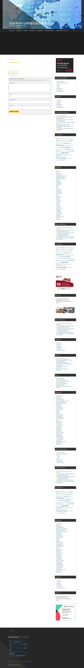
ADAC (57, 172)
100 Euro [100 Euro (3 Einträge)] (57, 138)
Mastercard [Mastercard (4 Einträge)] (67, 149)
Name (11, 96)
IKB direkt (58, 196)
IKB (57, 195)
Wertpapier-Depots (49, 30)
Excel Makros (59, 365)
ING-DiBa (58, 197)
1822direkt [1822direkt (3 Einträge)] (62, 138)
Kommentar (12, 82)
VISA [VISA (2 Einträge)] (66, 156)
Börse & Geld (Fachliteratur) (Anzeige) (64, 360)
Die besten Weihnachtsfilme (62, 362)
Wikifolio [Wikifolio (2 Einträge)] (68, 158)
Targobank (58, 211)
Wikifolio (58, 218)
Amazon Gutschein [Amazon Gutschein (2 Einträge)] (70, 138)
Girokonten (11, 30)
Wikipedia (58, 370)
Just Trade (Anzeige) (60, 382)
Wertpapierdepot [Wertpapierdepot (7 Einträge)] (61, 158)
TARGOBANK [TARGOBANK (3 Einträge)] (58, 156)
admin (11, 59)
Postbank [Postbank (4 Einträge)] (58, 151)
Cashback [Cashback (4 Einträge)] (71, 140)
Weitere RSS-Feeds (60, 91)
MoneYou (58, 202)
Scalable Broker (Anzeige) (61, 383)
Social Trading (59, 208)
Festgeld (25, 30)
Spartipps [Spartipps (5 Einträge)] (71, 151)
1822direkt (58, 171)
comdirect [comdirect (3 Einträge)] (58, 141)
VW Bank (58, 215)
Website (11, 107)
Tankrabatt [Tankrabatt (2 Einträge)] (71, 154)
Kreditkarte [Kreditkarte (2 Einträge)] (57, 149)
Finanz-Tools (59, 190)
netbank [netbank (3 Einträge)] (72, 149)
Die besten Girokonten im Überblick (65, 119)
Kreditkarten (40, 30)
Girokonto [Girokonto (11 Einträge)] (60, 145)
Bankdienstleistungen (61, 178)
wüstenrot (58, 219)
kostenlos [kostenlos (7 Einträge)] (67, 147)
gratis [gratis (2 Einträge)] (65, 145)
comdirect (58, 182)
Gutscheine (58, 367)
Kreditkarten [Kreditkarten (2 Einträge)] (62, 149)
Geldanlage (58, 191)
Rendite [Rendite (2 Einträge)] (62, 151)
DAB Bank (58, 185)
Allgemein (58, 173)
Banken (58, 180)
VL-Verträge (59, 214)
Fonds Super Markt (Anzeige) (62, 381)
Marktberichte (59, 88)
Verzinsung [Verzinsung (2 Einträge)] (63, 156)
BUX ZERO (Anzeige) (60, 361)
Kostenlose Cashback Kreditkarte (64, 128)
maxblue (58, 201)
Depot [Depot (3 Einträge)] (68, 141)
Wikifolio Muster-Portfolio (62, 30)
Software (58, 209)
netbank (58, 204)
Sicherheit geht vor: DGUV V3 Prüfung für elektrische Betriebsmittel (65, 231)
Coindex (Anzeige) (60, 378)
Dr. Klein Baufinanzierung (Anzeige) (64, 364)
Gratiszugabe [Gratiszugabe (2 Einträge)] (69, 145)
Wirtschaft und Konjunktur (62, 83)
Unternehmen (59, 90)
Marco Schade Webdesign (61, 369)
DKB (57, 186)
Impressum (11, 631)
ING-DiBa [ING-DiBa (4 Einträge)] (61, 147)
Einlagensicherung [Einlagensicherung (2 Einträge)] (58, 143)
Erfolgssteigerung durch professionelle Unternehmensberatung (65, 236)
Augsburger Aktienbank (61, 176)
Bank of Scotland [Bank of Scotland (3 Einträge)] (62, 140)
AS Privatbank (59, 174)
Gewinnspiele (59, 192)
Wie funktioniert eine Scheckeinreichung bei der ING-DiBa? (64, 116)
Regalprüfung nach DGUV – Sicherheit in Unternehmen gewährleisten (65, 233)
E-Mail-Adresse (13, 101)
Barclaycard (58, 181)
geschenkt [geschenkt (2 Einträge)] (70, 143)
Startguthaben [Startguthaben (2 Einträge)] (58, 262)
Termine (58, 85)
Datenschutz (12, 630)
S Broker (58, 206)
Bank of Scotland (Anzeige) (62, 358)
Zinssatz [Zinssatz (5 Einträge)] (63, 160)
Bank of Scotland (60, 177)
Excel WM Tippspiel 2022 (61, 366)
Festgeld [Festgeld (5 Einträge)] (65, 143)
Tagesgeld (19, 30)
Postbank (58, 205)
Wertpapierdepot (60, 216)
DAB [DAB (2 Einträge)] (65, 251)
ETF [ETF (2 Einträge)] (62, 143)
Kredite (57, 199)
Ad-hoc (58, 87)
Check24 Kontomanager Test (63, 122)
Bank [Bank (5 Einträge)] (57, 140)
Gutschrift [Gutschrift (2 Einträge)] (57, 147)
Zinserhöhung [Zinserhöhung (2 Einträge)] (58, 160)
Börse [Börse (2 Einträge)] (67, 140)
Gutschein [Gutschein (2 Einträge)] (72, 145)
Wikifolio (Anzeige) (60, 385)
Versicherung (59, 213)
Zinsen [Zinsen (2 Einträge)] (72, 158)
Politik (57, 84)
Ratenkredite (32, 30)
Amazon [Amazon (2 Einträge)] (65, 138)
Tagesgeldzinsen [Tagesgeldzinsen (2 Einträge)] (66, 154)
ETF (57, 187)
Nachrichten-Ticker (60, 81)
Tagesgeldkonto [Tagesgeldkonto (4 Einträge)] (60, 154)
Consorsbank (59, 183)
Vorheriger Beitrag (13, 73)
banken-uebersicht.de (28, 23)
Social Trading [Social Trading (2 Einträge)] (66, 151)
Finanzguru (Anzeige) (61, 379)
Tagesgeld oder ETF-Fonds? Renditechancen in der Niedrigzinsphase (65, 125)
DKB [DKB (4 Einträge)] (71, 141)
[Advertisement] (42, 44)
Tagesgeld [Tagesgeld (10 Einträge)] (65, 153)
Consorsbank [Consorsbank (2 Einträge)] (62, 251)
